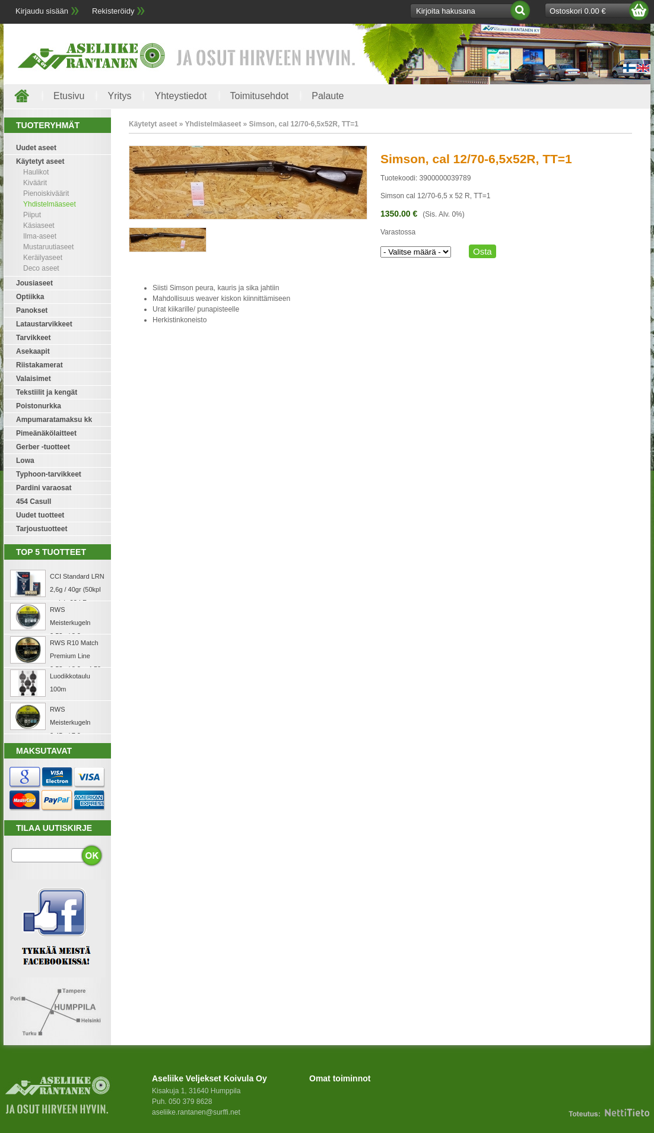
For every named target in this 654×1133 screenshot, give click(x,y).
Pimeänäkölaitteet (46, 433)
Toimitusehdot (259, 96)
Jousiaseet (34, 283)
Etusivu (68, 96)
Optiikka (30, 297)
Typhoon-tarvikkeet (48, 474)
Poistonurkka (38, 406)
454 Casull (33, 501)
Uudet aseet (36, 148)
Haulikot (36, 172)
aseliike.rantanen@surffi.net (196, 1112)
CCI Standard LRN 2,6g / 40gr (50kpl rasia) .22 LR (77, 589)
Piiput (32, 215)
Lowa (25, 460)
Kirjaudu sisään (41, 11)
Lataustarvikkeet (44, 324)
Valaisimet (33, 379)
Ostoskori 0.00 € (578, 11)
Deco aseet (41, 268)
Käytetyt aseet (40, 161)
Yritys (119, 96)
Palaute (328, 96)
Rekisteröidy (113, 11)
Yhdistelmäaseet (49, 204)
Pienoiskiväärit (46, 193)
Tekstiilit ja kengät (46, 392)
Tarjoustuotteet (41, 529)
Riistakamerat (39, 365)
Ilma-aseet (39, 236)
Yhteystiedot (180, 96)
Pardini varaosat (43, 488)
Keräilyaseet (42, 257)
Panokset (31, 310)
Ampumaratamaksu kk (54, 419)
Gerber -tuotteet (43, 447)
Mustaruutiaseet (48, 247)
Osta (482, 251)
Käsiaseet (39, 225)
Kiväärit (35, 183)
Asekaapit (33, 351)
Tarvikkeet (33, 338)
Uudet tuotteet (40, 515)
